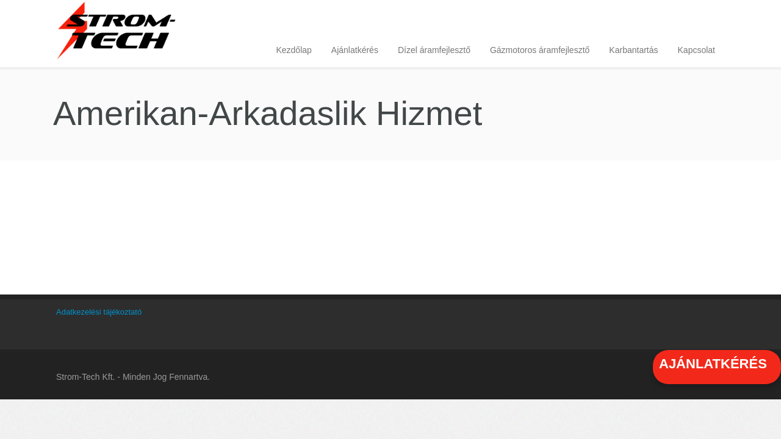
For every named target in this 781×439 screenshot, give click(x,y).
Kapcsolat (696, 50)
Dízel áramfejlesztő (434, 50)
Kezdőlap (293, 50)
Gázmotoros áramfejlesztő (539, 50)
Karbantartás (633, 50)
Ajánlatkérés (354, 50)
